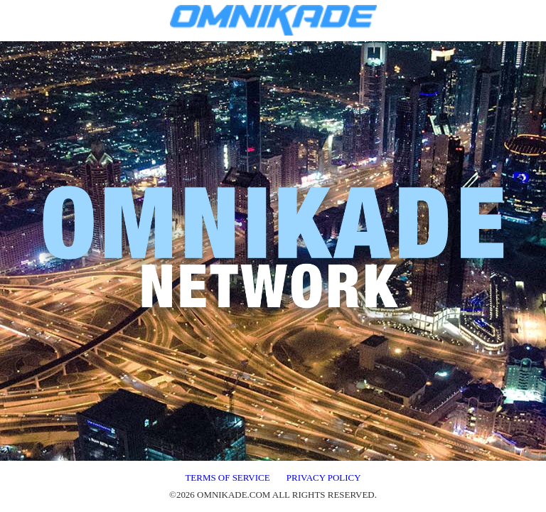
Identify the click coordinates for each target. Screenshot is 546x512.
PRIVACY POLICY (324, 477)
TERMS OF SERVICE (227, 477)
